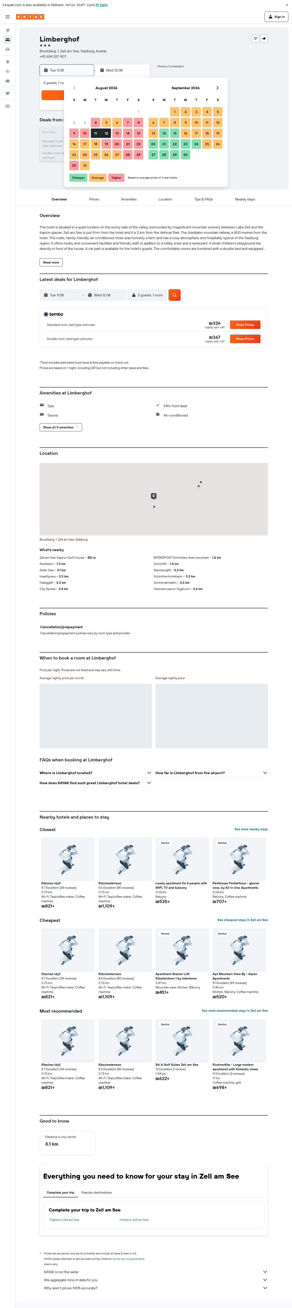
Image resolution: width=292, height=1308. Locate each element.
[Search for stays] (7, 39)
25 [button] (96, 154)
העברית (101, 4)
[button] (287, 5)
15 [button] (138, 133)
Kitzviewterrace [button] (109, 883)
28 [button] (128, 154)
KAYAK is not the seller (156, 1271)
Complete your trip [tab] (60, 1192)
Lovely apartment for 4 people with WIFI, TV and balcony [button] (181, 885)
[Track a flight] (7, 71)
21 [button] (128, 144)
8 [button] (139, 122)
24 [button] (85, 154)
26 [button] (106, 154)
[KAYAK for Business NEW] (7, 80)
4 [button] (96, 122)
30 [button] (74, 165)
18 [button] (95, 144)
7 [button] (128, 122)
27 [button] (117, 154)
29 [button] (138, 154)
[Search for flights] (7, 30)
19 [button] (106, 144)
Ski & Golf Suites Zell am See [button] (177, 1065)
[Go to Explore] (7, 61)
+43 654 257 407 (53, 56)
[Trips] (7, 93)
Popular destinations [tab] (96, 1192)
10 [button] (85, 133)
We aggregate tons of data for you (156, 1280)
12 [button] (106, 133)
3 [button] (85, 122)
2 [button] (74, 122)
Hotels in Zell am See (134, 1220)
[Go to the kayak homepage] (30, 16)
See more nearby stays (251, 829)
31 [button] (85, 165)
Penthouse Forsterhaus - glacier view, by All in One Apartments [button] (236, 885)
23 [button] (74, 154)
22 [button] (138, 144)
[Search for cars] (7, 49)
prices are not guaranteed (128, 1258)
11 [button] (95, 133)
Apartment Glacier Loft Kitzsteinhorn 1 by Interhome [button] (176, 976)
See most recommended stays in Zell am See (235, 1011)
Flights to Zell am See (64, 1220)
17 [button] (84, 144)
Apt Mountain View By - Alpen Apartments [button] (235, 976)
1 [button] (138, 112)
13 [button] (117, 133)
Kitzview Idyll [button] (51, 883)
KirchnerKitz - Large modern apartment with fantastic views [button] (235, 1067)
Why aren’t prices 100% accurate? (156, 1288)
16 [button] (74, 144)
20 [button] (117, 144)
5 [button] (106, 122)
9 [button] (74, 133)
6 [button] (117, 122)
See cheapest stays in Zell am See (242, 920)
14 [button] (128, 133)
